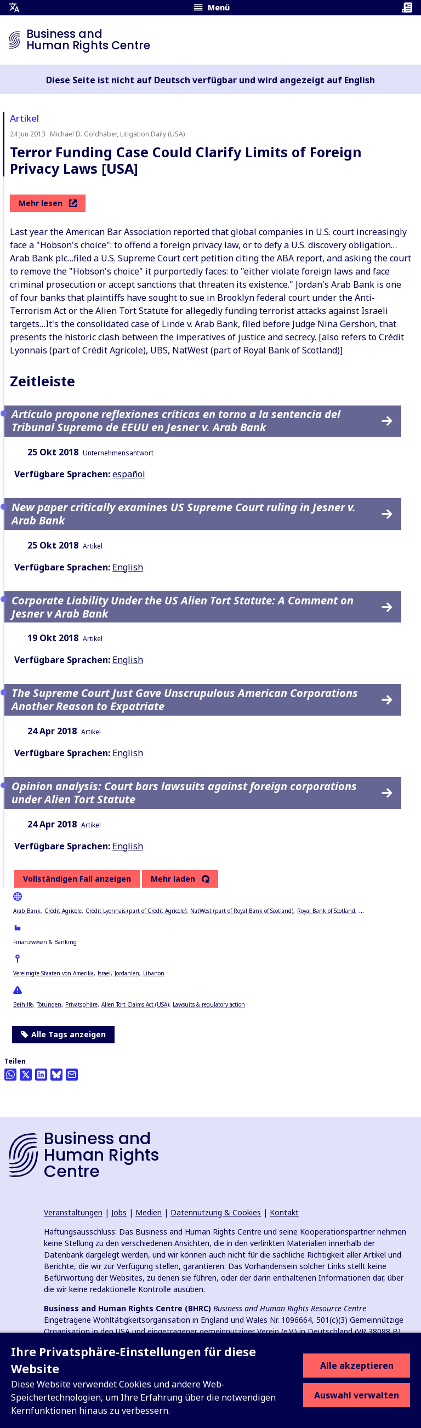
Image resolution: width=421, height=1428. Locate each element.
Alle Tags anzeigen (63, 1034)
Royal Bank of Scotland (326, 911)
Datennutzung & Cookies (215, 1212)
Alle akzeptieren (357, 1366)
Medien (148, 1212)
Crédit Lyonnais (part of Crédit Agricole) (136, 911)
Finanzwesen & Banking (45, 942)
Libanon (153, 973)
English (127, 567)
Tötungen (49, 1004)
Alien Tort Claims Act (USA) (135, 1004)
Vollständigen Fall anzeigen (77, 878)
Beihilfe (23, 1004)
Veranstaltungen (73, 1212)
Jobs (119, 1212)
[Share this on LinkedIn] (41, 1075)
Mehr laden (173, 879)
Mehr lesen (48, 203)
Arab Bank (27, 911)
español (128, 474)
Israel (104, 973)
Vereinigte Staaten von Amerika (53, 973)
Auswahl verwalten (356, 1395)
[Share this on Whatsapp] (10, 1075)
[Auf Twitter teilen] (26, 1075)
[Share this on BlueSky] (56, 1075)
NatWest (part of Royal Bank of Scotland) (241, 911)
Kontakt (284, 1212)
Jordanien (127, 973)
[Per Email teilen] (72, 1075)
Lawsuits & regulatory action (209, 1004)
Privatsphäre (81, 1004)
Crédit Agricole (63, 911)
